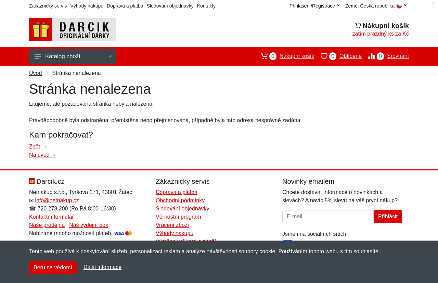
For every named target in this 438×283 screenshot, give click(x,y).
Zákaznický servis (48, 6)
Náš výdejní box (88, 225)
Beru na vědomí (53, 267)
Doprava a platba (125, 6)
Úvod (35, 73)
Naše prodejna (47, 225)
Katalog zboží (73, 56)
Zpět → (38, 147)
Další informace (102, 267)
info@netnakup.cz (57, 200)
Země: (376, 6)
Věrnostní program (178, 217)
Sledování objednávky (170, 6)
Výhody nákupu (86, 6)
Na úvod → (42, 155)
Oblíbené (338, 56)
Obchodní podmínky (180, 200)
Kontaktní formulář (51, 217)
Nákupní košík (284, 56)
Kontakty (206, 6)
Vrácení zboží (172, 225)
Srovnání (385, 56)
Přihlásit (388, 216)
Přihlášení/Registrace (314, 5)
